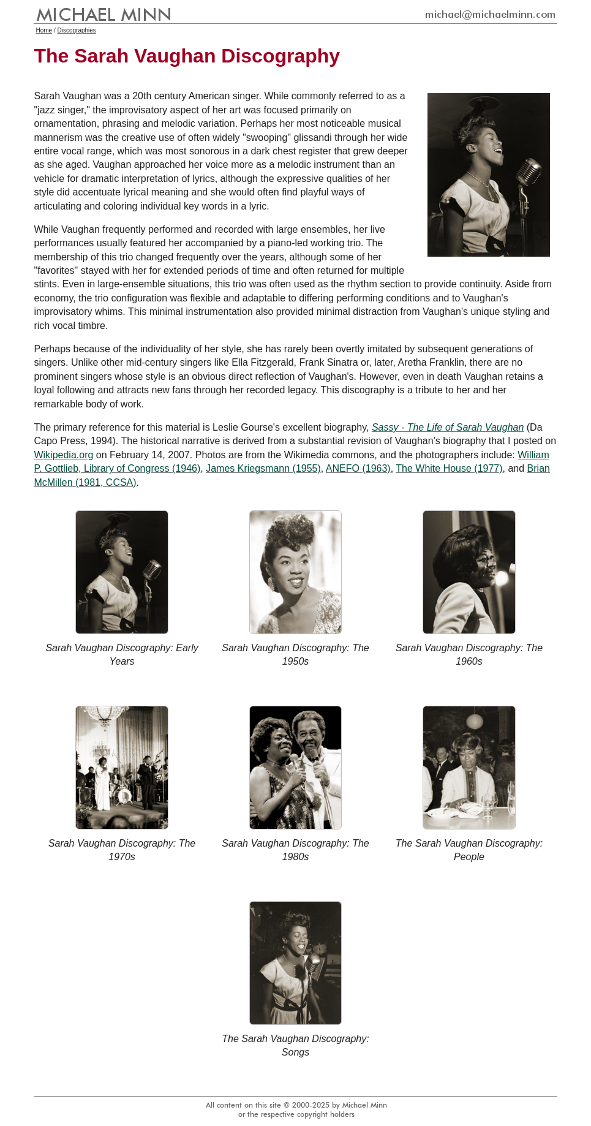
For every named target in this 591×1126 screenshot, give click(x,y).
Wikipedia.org (63, 455)
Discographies (76, 30)
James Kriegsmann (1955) (263, 468)
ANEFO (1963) (358, 468)
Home (44, 30)
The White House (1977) (449, 468)
